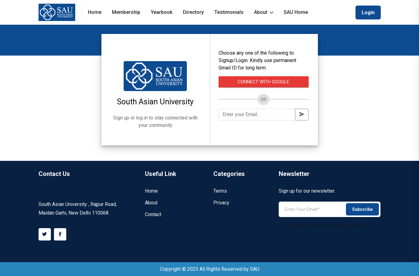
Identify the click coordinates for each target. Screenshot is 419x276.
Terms (220, 191)
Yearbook (161, 12)
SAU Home (296, 12)
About (263, 12)
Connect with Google (263, 82)
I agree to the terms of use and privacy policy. (328, 225)
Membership (126, 12)
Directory (193, 12)
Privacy (221, 203)
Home (94, 12)
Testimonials (229, 12)
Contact (153, 214)
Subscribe (362, 209)
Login (368, 12)
